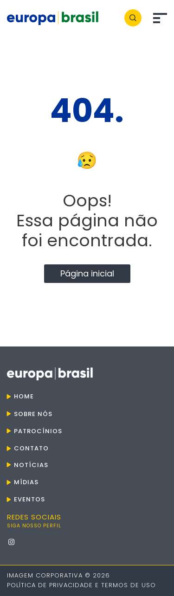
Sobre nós (33, 414)
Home (24, 396)
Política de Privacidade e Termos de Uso (81, 585)
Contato (31, 448)
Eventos (29, 499)
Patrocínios (38, 431)
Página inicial (87, 273)
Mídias (26, 482)
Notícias (31, 465)
